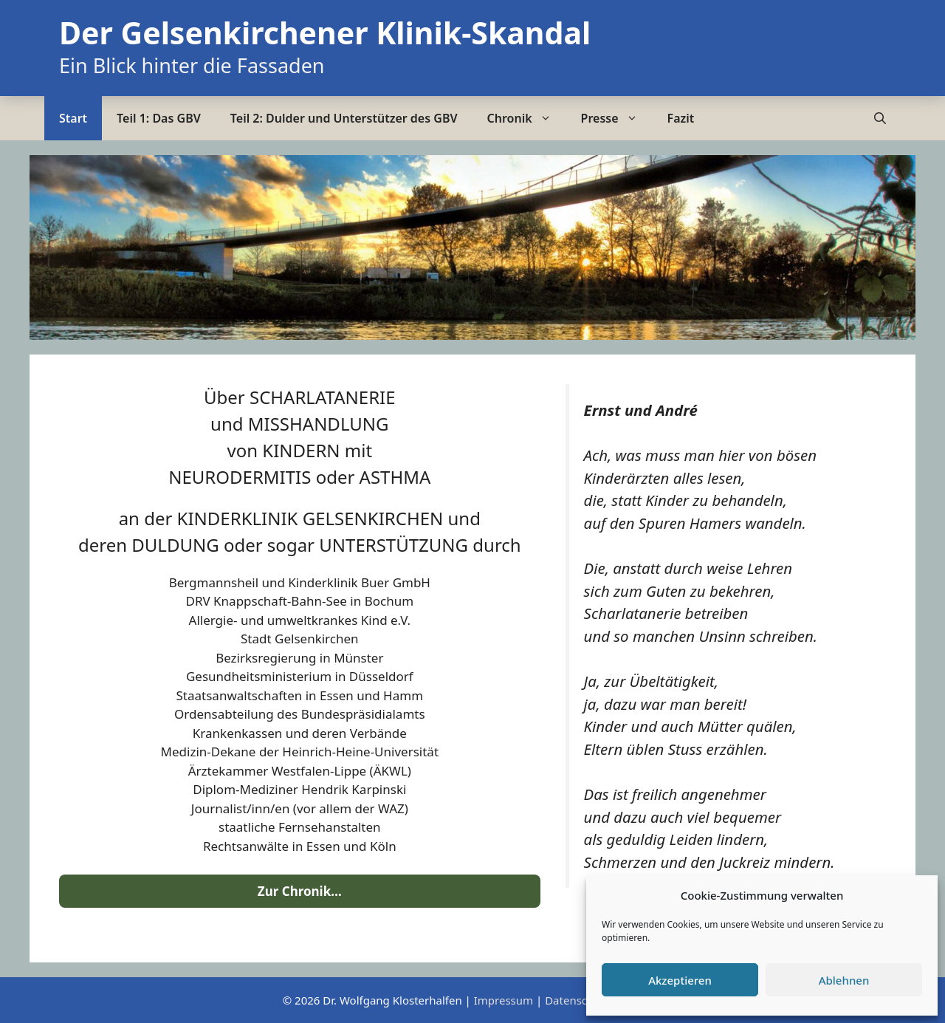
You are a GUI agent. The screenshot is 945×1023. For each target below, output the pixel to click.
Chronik (526, 118)
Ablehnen (844, 980)
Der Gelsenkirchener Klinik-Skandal (325, 32)
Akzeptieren (680, 980)
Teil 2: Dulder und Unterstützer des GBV (344, 118)
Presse (617, 118)
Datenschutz (577, 1000)
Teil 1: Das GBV (159, 118)
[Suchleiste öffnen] (880, 118)
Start (73, 118)
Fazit (681, 118)
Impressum (503, 1000)
